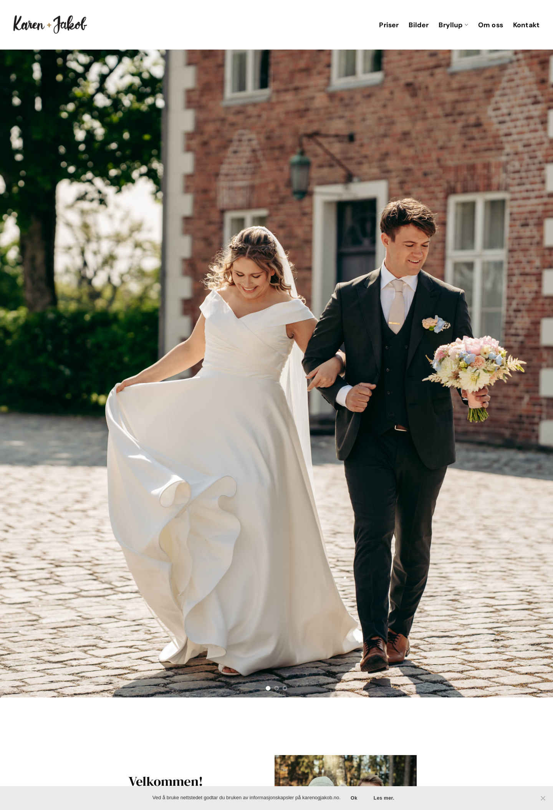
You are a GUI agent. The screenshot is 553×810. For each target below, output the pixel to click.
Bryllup (453, 25)
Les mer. (384, 798)
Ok (354, 798)
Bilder (419, 25)
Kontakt (526, 25)
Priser (389, 25)
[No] (542, 800)
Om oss (490, 25)
